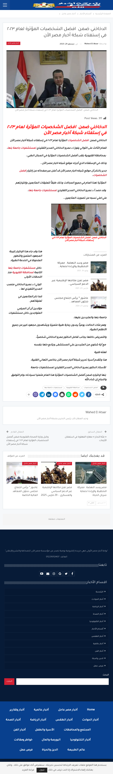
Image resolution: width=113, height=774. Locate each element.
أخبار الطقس (97, 636)
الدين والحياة (97, 659)
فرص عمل (98, 666)
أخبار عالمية (98, 644)
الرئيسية (99, 592)
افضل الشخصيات (78, 140)
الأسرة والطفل (44, 730)
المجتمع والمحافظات (77, 730)
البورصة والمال (51, 740)
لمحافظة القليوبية (23, 272)
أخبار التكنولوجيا (96, 621)
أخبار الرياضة (98, 607)
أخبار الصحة (98, 614)
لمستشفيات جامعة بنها (22, 148)
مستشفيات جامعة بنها (21, 268)
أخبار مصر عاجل (13, 43)
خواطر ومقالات (23, 740)
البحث (106, 675)
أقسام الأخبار (97, 629)
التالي (91, 503)
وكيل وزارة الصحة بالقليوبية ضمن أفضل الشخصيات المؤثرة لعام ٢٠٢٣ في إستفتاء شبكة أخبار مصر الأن (27, 441)
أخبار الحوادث (97, 599)
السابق (101, 503)
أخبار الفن (99, 651)
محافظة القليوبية (73, 388)
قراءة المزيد (28, 770)
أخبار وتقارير (17, 710)
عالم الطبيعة (76, 750)
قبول (41, 770)
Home (91, 710)
